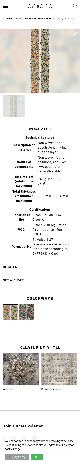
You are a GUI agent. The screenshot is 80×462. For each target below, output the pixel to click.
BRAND (38, 18)
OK (37, 457)
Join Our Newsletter (23, 426)
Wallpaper (23, 18)
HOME (9, 18)
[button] (14, 106)
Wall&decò (53, 18)
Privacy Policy (17, 457)
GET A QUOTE (13, 280)
